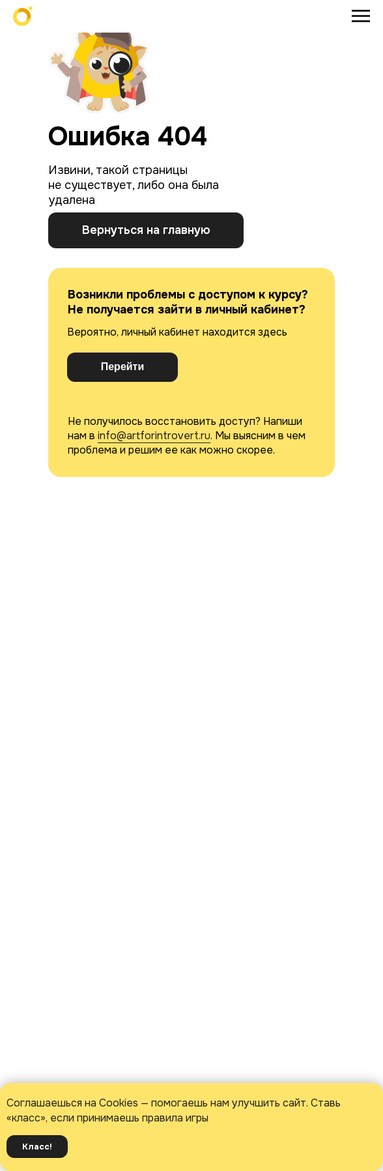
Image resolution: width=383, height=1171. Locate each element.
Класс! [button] (37, 1146)
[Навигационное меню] (361, 16)
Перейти (123, 366)
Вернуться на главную (146, 230)
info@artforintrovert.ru (154, 435)
